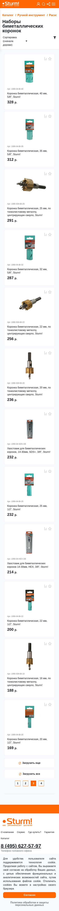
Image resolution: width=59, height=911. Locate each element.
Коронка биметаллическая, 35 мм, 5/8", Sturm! (27, 153)
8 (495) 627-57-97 (21, 846)
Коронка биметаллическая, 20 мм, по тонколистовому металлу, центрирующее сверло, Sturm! (29, 391)
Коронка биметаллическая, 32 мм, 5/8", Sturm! (27, 271)
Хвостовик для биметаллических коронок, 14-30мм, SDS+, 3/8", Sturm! (28, 450)
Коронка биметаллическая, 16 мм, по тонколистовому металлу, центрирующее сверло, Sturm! (29, 681)
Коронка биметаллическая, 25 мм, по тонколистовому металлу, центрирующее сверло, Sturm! (29, 212)
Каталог (7, 15)
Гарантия (49, 832)
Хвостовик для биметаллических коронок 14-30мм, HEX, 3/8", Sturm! (27, 565)
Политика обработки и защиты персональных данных (29, 903)
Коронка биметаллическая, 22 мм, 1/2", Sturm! (27, 623)
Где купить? (34, 832)
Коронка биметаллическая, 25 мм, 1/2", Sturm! (27, 508)
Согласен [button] (29, 895)
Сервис (21, 832)
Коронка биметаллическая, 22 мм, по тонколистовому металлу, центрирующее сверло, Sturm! (29, 330)
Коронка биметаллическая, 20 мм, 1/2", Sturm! (27, 741)
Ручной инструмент (31, 15)
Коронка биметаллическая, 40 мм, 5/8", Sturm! (27, 95)
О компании (7, 832)
